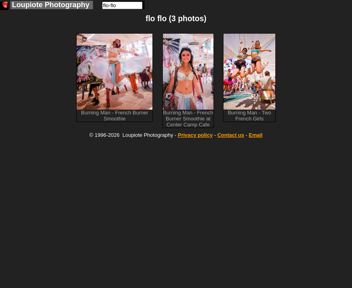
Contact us (230, 135)
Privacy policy (195, 135)
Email (256, 135)
